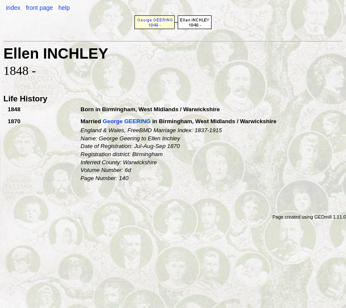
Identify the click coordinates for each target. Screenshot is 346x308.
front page (39, 7)
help (63, 7)
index (13, 7)
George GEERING (127, 121)
